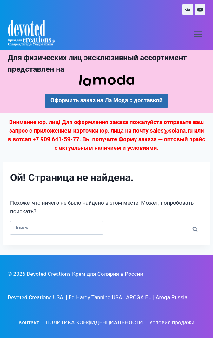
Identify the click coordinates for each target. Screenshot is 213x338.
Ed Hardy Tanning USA (95, 297)
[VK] (187, 9)
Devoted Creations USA (35, 297)
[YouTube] (200, 9)
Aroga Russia (172, 297)
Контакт (28, 322)
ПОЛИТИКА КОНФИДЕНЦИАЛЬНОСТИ (94, 322)
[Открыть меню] (197, 34)
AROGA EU (139, 297)
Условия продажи (171, 322)
